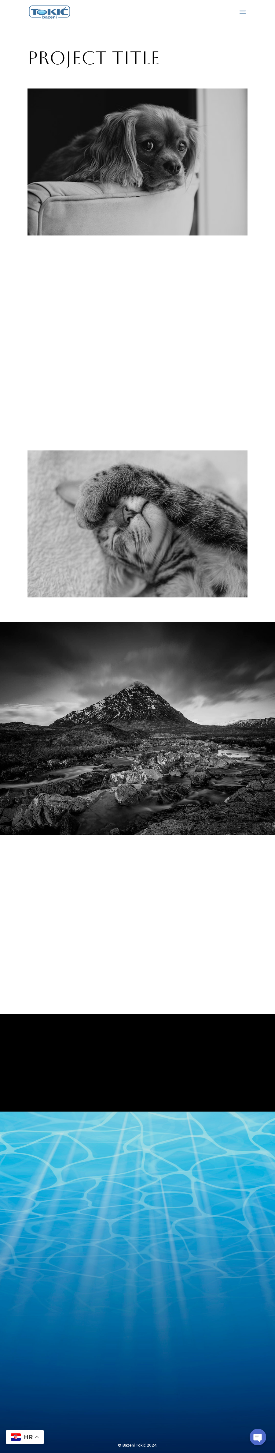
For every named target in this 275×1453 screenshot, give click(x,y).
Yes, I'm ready (137, 1081)
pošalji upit (115, 1402)
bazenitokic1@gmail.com (79, 1256)
